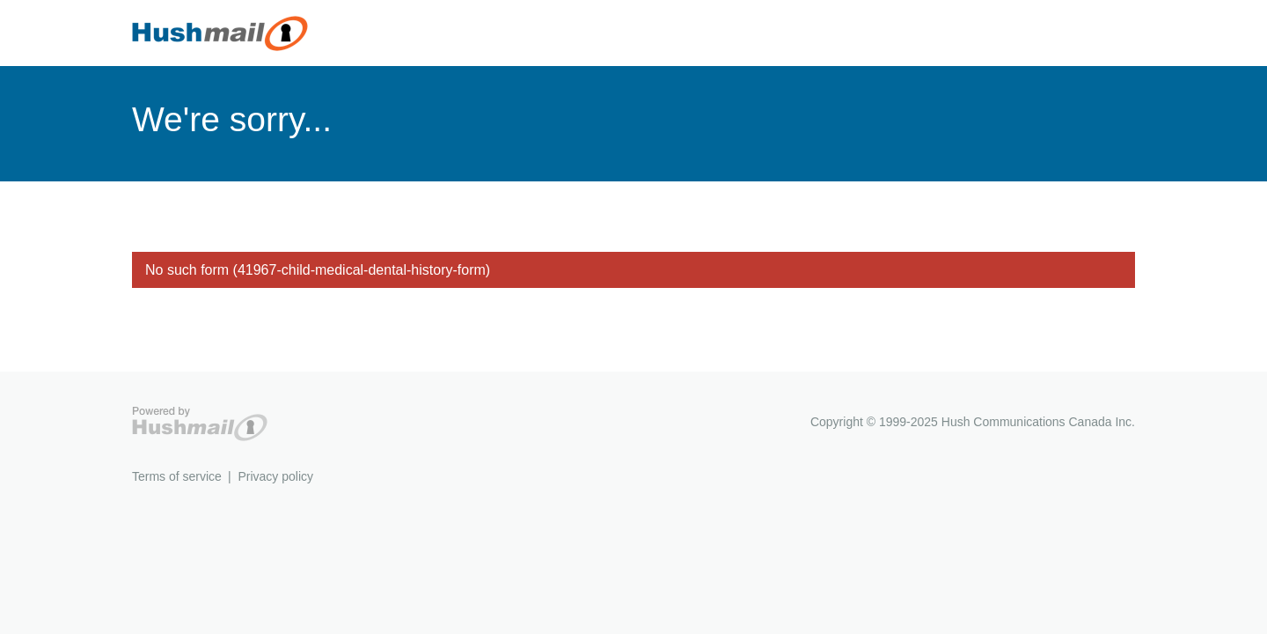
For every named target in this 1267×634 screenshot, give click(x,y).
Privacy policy (275, 476)
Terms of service (177, 476)
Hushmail (199, 424)
